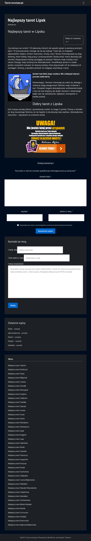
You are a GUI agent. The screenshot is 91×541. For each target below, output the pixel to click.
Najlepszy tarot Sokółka (17, 402)
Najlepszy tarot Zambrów (17, 398)
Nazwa (24, 211)
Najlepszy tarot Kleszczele (18, 520)
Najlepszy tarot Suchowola (18, 472)
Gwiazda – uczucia (15, 345)
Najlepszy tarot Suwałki (17, 386)
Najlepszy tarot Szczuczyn (18, 512)
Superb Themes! (65, 537)
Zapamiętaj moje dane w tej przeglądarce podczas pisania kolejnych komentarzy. (46, 225)
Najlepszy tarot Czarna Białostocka (21, 480)
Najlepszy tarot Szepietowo (18, 492)
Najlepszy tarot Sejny (16, 374)
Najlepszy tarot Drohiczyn (18, 369)
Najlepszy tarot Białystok (17, 378)
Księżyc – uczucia (14, 341)
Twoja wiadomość (45, 280)
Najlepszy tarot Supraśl (17, 406)
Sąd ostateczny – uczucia (17, 333)
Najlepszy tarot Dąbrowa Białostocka (22, 525)
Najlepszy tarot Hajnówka (18, 443)
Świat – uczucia (14, 329)
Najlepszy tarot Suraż (16, 414)
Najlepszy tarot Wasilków (17, 484)
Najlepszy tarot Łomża (16, 410)
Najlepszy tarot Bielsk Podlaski (20, 504)
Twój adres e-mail (39, 258)
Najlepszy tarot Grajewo (17, 394)
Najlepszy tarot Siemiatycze (18, 427)
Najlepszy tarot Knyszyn (17, 463)
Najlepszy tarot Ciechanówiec (19, 500)
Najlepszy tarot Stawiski (17, 451)
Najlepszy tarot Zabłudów (18, 476)
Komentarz (45, 177)
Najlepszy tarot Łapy (16, 439)
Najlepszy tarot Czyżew (17, 382)
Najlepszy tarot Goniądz (17, 516)
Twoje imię (35, 250)
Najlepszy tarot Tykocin (17, 365)
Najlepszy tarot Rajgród (17, 435)
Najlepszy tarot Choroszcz (18, 455)
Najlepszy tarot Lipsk (16, 431)
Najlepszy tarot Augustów (18, 459)
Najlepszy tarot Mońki (16, 447)
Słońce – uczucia (14, 337)
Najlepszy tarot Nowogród (18, 390)
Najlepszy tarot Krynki (16, 467)
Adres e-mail (66, 211)
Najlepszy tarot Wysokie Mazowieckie (22, 488)
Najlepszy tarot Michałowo (18, 422)
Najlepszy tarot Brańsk (16, 508)
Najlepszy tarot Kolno (16, 418)
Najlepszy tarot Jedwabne (18, 496)
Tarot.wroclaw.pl (14, 2)
